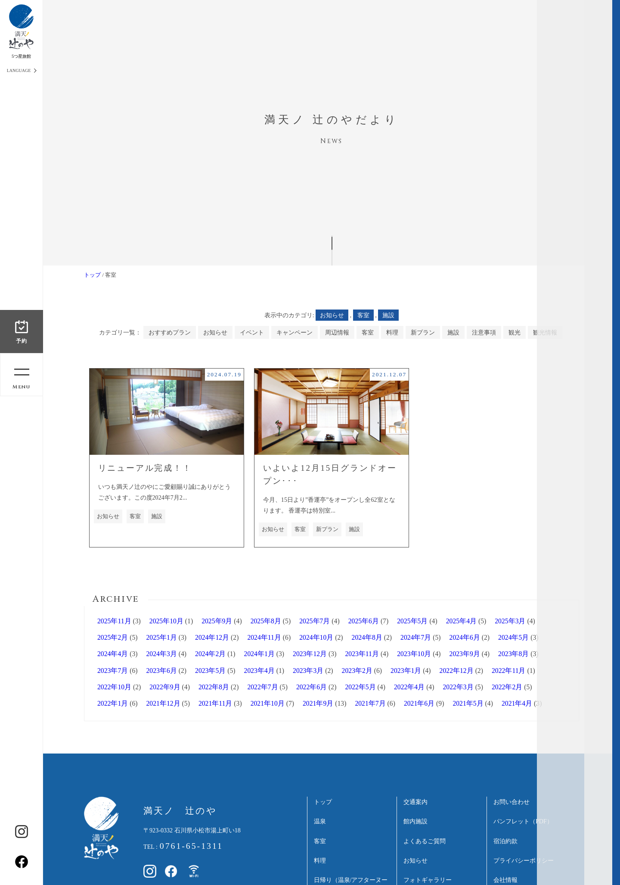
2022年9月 (164, 687)
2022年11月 (509, 670)
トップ (92, 275)
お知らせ (332, 315)
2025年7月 (314, 621)
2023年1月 (406, 670)
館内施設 (415, 821)
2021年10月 (268, 703)
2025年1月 (161, 637)
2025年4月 (461, 621)
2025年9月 (217, 621)
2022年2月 (507, 687)
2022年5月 (360, 687)
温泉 (320, 821)
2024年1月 (259, 653)
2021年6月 (419, 703)
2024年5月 (513, 637)
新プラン (423, 332)
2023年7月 (112, 670)
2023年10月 (414, 653)
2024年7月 (415, 637)
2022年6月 (311, 687)
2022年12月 (457, 670)
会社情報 (505, 879)
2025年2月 (112, 637)
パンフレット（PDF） (523, 821)
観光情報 (545, 332)
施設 (388, 315)
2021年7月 (370, 703)
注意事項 (484, 332)
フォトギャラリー (427, 879)
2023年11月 (362, 653)
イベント (252, 332)
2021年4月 (517, 703)
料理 (392, 332)
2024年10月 (316, 637)
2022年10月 (114, 687)
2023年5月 (210, 670)
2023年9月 (465, 653)
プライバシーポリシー (523, 860)
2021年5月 (468, 703)
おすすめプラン (170, 332)
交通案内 (415, 801)
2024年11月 (264, 637)
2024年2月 (210, 653)
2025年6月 (363, 621)
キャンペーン (294, 332)
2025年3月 (510, 621)
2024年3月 (161, 653)
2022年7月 (262, 687)
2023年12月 (310, 653)
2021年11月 (215, 703)
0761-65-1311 (191, 846)
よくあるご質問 (424, 841)
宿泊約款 (505, 841)
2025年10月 (166, 621)
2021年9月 (318, 703)
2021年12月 (163, 703)
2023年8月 (513, 653)
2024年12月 (212, 637)
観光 (514, 332)
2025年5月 (412, 621)
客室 (363, 315)
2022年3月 (458, 687)
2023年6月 (161, 670)
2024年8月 (367, 637)
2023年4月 (259, 670)
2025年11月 (114, 621)
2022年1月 (112, 703)
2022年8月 (213, 687)
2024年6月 (465, 637)
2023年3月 (308, 670)
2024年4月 (112, 653)
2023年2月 (357, 670)
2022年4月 (409, 687)
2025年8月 (266, 621)
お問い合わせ (511, 801)
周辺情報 (337, 332)
